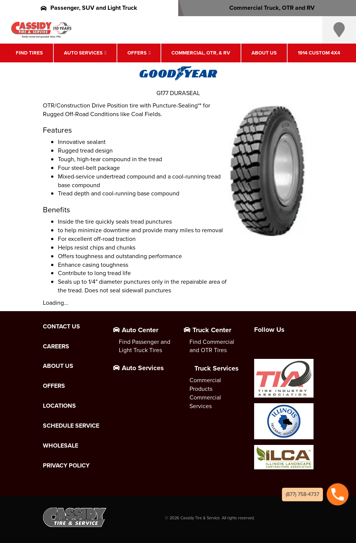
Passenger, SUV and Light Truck (89, 7)
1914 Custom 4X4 (319, 52)
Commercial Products (205, 384)
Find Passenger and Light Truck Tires (144, 346)
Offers (137, 52)
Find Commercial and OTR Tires (211, 346)
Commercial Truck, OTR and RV (267, 7)
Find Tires (29, 52)
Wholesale (60, 446)
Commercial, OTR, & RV (200, 52)
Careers (56, 346)
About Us (264, 52)
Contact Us (61, 326)
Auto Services (83, 52)
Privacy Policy (66, 465)
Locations (59, 406)
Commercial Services (205, 401)
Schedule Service (71, 426)
